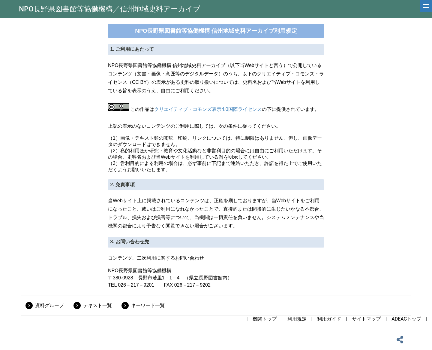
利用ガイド (329, 319)
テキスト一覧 (97, 305)
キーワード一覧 (148, 305)
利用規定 (297, 319)
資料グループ (49, 305)
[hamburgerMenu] (426, 6)
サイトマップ (366, 319)
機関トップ (265, 319)
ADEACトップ (406, 319)
